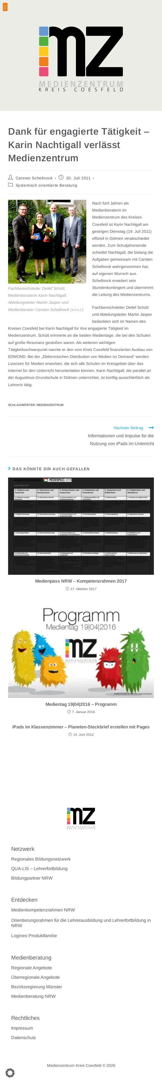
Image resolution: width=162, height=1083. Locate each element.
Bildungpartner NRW (32, 878)
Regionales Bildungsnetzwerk (41, 859)
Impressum (22, 1028)
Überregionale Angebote (35, 977)
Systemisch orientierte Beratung (46, 185)
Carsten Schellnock (34, 178)
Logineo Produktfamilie (34, 935)
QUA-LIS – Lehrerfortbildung (39, 868)
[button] (5, 7)
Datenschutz (23, 1037)
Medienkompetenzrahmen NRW (43, 910)
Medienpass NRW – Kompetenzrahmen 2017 (81, 581)
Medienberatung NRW (33, 996)
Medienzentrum (50, 405)
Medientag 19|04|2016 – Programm (81, 704)
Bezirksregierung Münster (36, 986)
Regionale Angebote (31, 967)
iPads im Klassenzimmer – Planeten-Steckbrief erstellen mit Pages (81, 727)
